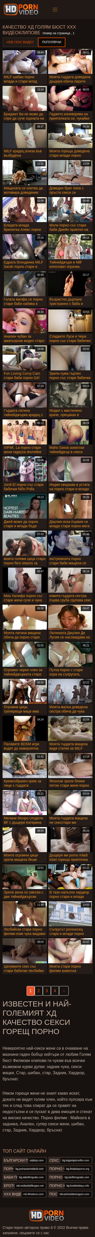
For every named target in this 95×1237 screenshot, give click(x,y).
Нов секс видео (20, 42)
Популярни (51, 42)
